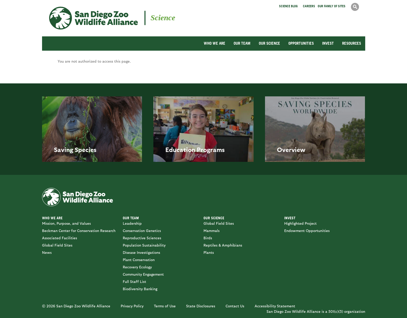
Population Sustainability (144, 245)
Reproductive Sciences (142, 238)
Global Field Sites (57, 245)
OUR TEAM (242, 43)
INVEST (328, 43)
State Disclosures (200, 306)
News (47, 252)
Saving (63, 149)
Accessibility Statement (275, 306)
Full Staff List (134, 281)
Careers (309, 6)
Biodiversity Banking (140, 289)
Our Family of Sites (331, 6)
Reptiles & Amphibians (223, 245)
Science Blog (288, 6)
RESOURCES (351, 43)
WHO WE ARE (214, 43)
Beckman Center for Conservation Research (79, 230)
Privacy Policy (132, 306)
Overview (291, 149)
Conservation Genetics (142, 230)
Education (180, 149)
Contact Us (235, 306)
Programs (211, 149)
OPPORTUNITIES (301, 43)
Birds (208, 238)
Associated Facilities (59, 238)
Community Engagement (143, 274)
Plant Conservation (139, 259)
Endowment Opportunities (307, 230)
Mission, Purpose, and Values (66, 223)
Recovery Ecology (137, 267)
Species (86, 149)
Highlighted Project (300, 223)
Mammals (212, 230)
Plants (209, 252)
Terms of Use (165, 306)
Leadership (132, 223)
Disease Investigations (141, 252)
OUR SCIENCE (269, 43)
